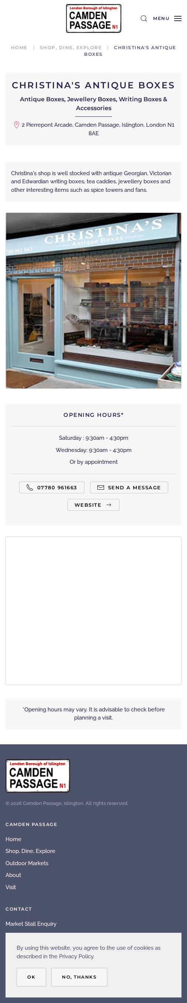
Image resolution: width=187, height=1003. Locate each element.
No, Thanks (79, 977)
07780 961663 (51, 487)
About (13, 875)
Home (13, 839)
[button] (144, 18)
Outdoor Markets (27, 863)
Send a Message (129, 487)
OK (31, 977)
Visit (11, 887)
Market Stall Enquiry (31, 924)
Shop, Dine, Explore (30, 851)
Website (94, 505)
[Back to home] (93, 18)
